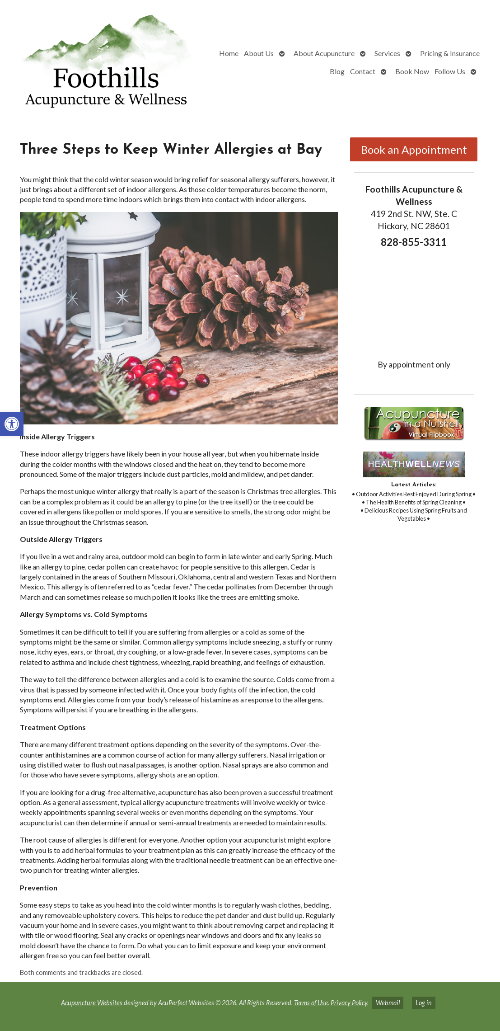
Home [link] (228, 53)
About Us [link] (259, 53)
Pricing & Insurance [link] (450, 53)
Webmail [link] (388, 1003)
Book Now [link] (412, 71)
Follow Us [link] (450, 71)
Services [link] (387, 53)
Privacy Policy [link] (349, 1003)
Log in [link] (424, 1003)
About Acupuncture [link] (324, 53)
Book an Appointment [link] (414, 149)
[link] (11, 424)
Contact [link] (362, 71)
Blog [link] (337, 71)
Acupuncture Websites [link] (91, 1003)
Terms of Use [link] (311, 1003)
